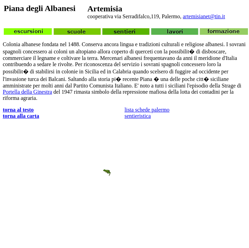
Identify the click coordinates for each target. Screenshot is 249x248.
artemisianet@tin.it (204, 16)
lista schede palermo (147, 110)
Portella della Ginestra (27, 92)
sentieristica (138, 116)
